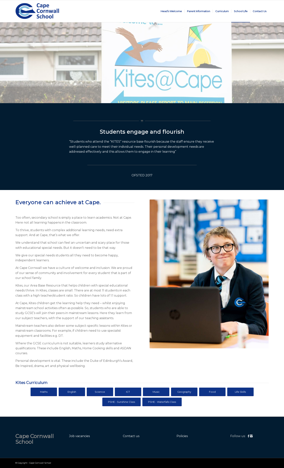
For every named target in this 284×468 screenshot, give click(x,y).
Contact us (131, 436)
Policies (182, 436)
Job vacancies (79, 436)
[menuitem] (171, 11)
